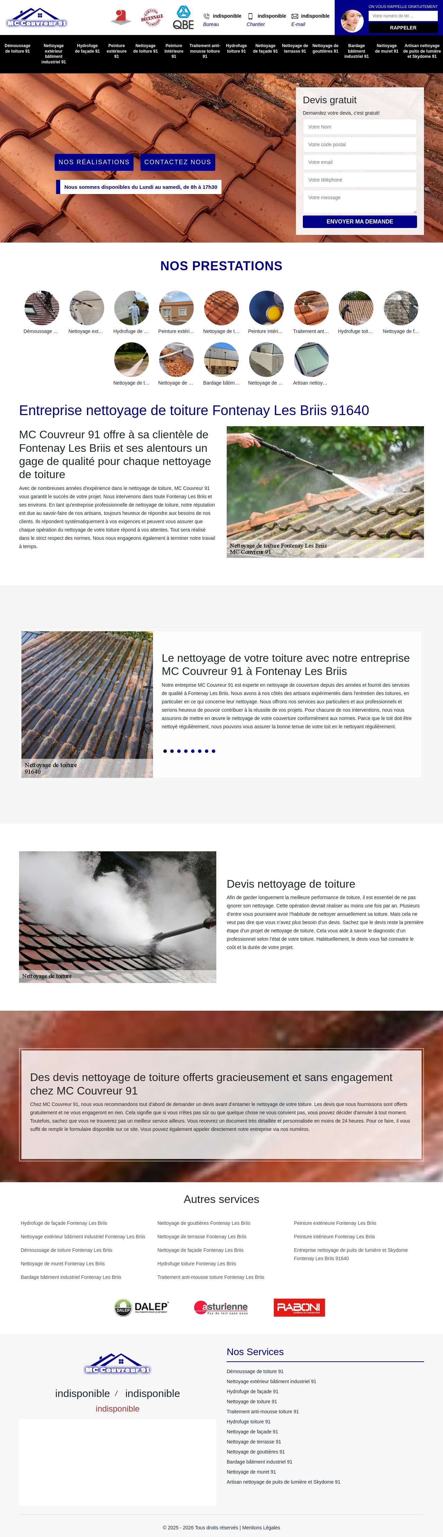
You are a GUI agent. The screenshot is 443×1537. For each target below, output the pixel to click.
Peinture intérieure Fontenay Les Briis (334, 1236)
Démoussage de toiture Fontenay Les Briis (66, 1250)
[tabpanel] (287, 693)
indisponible (227, 16)
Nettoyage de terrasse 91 (295, 48)
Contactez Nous (177, 162)
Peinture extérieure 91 (116, 51)
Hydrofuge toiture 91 (236, 48)
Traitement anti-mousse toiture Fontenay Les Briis (210, 1277)
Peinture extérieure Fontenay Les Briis (335, 1223)
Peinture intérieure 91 (173, 51)
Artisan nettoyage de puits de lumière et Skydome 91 (422, 51)
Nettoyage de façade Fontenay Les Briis (200, 1250)
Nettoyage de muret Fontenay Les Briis (63, 1263)
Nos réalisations (94, 162)
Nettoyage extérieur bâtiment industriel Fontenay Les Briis (83, 1236)
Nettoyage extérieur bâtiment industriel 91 (54, 53)
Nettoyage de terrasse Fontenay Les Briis (202, 1236)
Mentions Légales (261, 1527)
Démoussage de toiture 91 (17, 48)
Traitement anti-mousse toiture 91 (204, 51)
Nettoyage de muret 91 (386, 48)
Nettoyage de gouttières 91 (325, 48)
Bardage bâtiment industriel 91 (356, 51)
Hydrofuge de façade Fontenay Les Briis (64, 1223)
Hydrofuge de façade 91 (87, 48)
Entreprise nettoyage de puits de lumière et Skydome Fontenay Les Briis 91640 (351, 1254)
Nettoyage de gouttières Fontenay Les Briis (204, 1223)
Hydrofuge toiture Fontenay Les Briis (196, 1263)
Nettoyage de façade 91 (265, 48)
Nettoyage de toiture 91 (145, 48)
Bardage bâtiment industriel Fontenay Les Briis (71, 1277)
